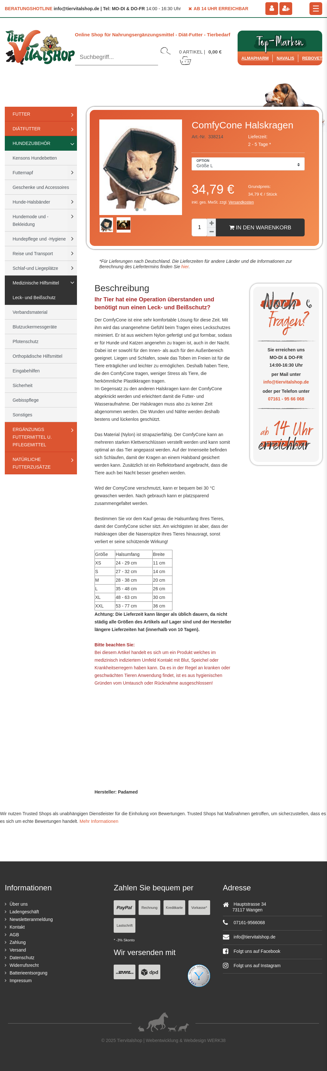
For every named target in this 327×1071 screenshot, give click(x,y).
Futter (21, 114)
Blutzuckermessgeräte (35, 326)
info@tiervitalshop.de (286, 382)
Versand (18, 949)
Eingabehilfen (26, 370)
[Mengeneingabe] (199, 227)
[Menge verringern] (211, 231)
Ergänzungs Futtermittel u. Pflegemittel (32, 437)
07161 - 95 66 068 (286, 398)
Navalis (285, 58)
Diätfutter (27, 128)
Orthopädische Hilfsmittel (38, 356)
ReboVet (312, 58)
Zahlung (18, 942)
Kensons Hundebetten (35, 158)
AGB (14, 934)
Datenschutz (22, 957)
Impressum (21, 980)
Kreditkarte (174, 907)
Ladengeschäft (24, 911)
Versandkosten (241, 202)
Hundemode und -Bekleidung (31, 220)
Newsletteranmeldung (31, 919)
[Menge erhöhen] (211, 223)
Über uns (19, 904)
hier (184, 266)
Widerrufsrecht (24, 965)
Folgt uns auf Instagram (252, 965)
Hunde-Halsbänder (31, 202)
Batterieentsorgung (28, 972)
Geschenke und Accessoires (41, 187)
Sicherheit (23, 385)
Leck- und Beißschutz (34, 297)
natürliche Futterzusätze (32, 463)
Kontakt (17, 927)
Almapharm (255, 58)
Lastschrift (125, 925)
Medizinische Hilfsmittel (36, 282)
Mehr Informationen (99, 821)
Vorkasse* (199, 907)
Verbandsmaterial (30, 312)
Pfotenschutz (26, 341)
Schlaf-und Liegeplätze (35, 268)
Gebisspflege (26, 400)
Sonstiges (22, 414)
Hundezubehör (31, 143)
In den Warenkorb (260, 227)
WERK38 (216, 1040)
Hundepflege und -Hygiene (39, 238)
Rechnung (149, 907)
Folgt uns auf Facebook (251, 951)
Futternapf (23, 172)
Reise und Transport (33, 253)
